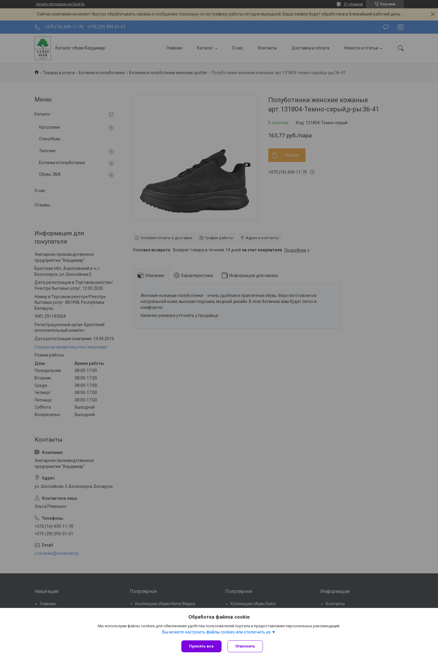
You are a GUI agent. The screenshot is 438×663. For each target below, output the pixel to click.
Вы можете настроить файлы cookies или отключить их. (217, 632)
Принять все (201, 646)
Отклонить (245, 646)
